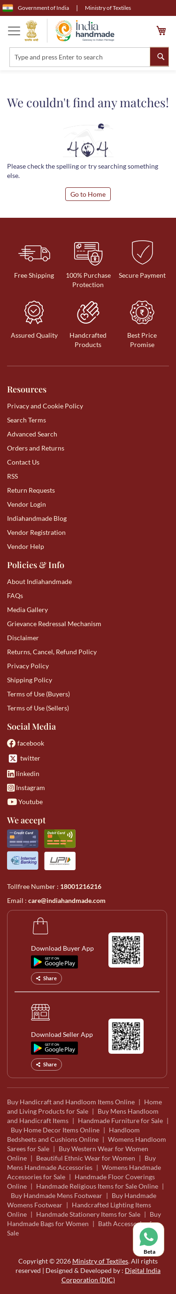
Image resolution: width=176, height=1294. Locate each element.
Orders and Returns (35, 448)
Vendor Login (26, 504)
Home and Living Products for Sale (84, 1106)
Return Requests (31, 490)
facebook (25, 743)
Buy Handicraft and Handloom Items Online (71, 1102)
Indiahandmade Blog (37, 518)
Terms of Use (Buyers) (38, 694)
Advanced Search (32, 434)
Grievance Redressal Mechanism (54, 624)
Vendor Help (25, 546)
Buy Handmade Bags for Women (84, 1218)
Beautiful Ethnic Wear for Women (85, 1158)
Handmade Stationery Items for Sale (88, 1214)
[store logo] (69, 30)
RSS (12, 476)
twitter (23, 758)
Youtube (25, 802)
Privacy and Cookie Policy (45, 406)
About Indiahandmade (39, 581)
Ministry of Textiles (108, 7)
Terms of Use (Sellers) (38, 708)
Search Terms (26, 420)
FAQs (15, 595)
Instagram (26, 787)
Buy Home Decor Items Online (55, 1130)
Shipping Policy (29, 680)
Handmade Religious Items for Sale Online (97, 1186)
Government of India (35, 8)
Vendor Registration (36, 532)
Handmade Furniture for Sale (120, 1120)
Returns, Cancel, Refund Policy (52, 652)
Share (46, 978)
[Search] (159, 56)
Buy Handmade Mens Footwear (56, 1195)
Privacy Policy (28, 666)
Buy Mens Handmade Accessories (81, 1162)
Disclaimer (23, 638)
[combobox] (89, 57)
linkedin (23, 773)
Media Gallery (27, 610)
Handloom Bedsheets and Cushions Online (73, 1134)
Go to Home (88, 194)
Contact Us (23, 462)
